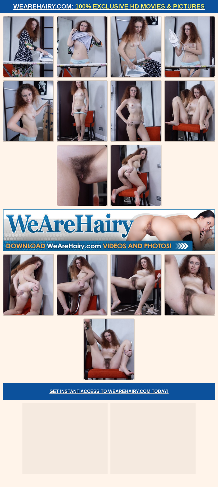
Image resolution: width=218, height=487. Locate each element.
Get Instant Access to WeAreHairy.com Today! (109, 391)
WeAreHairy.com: (109, 6)
